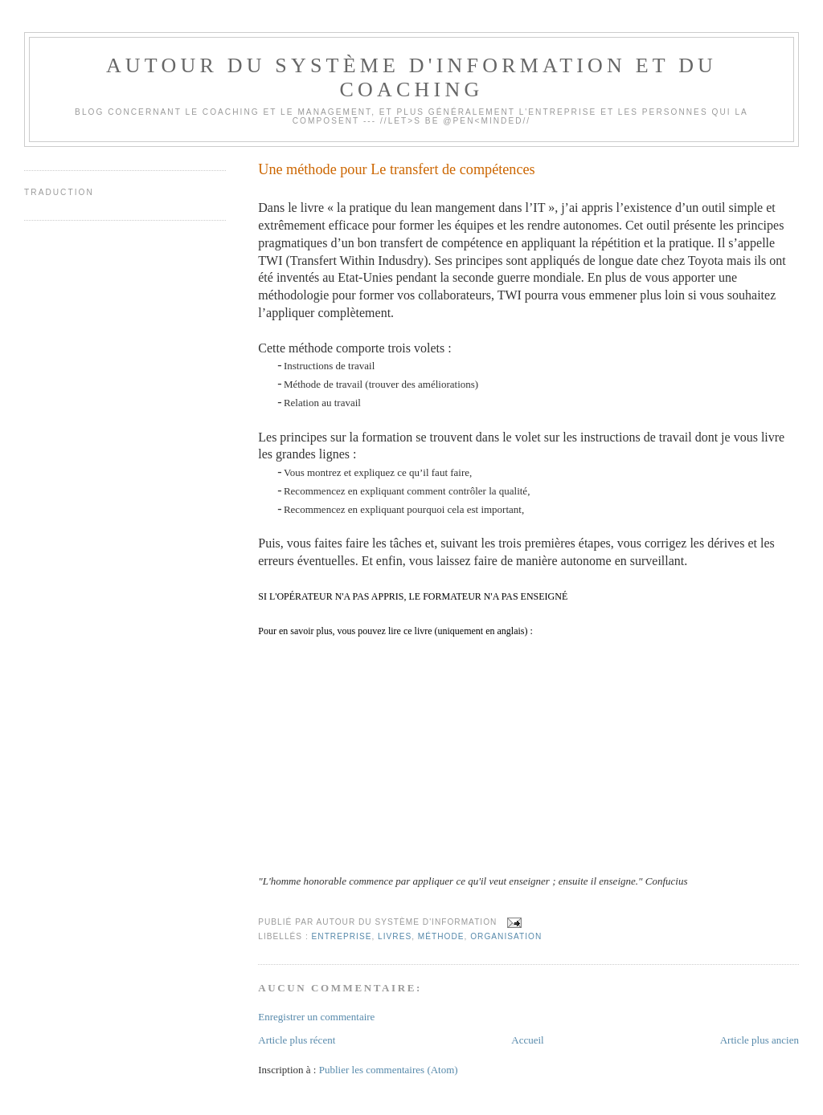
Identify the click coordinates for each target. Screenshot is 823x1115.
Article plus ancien (759, 1040)
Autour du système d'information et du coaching (411, 77)
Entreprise (342, 936)
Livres (395, 936)
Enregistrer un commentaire (316, 1017)
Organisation (506, 936)
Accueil (527, 1040)
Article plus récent (296, 1040)
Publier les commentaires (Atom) (388, 1070)
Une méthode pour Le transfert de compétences (396, 169)
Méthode (441, 936)
